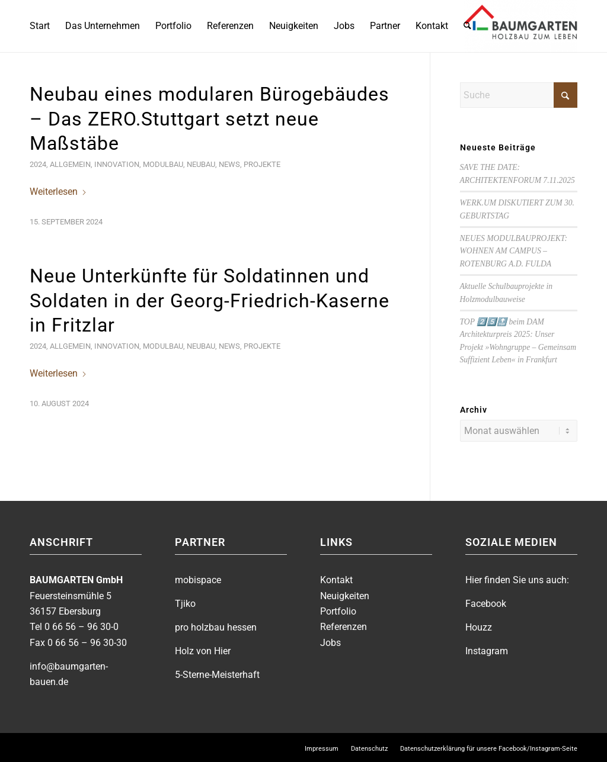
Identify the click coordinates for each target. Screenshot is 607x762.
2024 (38, 164)
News (229, 164)
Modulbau (163, 164)
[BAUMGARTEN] (520, 26)
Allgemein (70, 164)
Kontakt (336, 578)
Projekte (262, 164)
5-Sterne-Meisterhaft (217, 673)
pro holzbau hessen (216, 626)
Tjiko (185, 602)
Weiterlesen (58, 191)
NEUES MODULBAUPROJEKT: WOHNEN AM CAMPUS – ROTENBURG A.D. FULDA (514, 251)
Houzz (478, 626)
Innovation (116, 164)
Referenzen (343, 625)
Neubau (201, 164)
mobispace (198, 578)
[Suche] (467, 26)
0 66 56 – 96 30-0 (81, 625)
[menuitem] (39, 26)
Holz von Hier (203, 649)
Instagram (486, 649)
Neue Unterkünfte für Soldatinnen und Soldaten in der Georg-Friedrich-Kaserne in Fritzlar (209, 300)
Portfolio (338, 610)
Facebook (485, 602)
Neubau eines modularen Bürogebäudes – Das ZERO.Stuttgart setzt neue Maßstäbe (209, 119)
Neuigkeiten (344, 594)
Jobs (330, 641)
